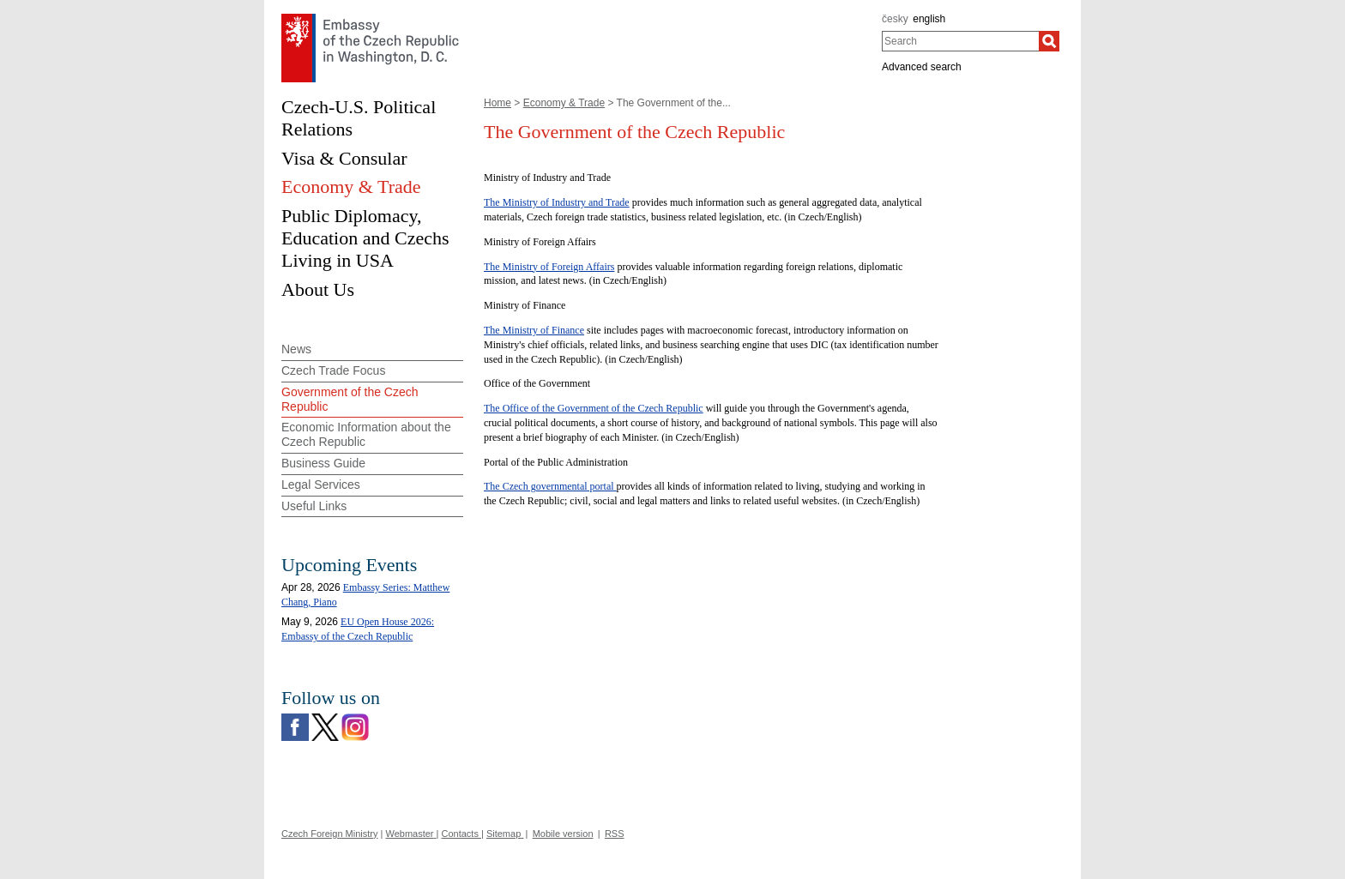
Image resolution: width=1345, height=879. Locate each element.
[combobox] (960, 41)
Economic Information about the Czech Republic (366, 434)
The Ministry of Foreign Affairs (549, 267)
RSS (614, 833)
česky (895, 19)
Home (497, 103)
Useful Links (314, 506)
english (929, 19)
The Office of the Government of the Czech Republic (593, 408)
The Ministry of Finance (534, 330)
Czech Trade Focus (333, 370)
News (296, 349)
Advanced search (922, 67)
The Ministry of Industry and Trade (557, 202)
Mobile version (563, 833)
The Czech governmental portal (550, 486)
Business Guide (323, 463)
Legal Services (320, 484)
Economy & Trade (564, 103)
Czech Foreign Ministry (329, 833)
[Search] (1049, 41)
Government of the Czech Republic (350, 399)
